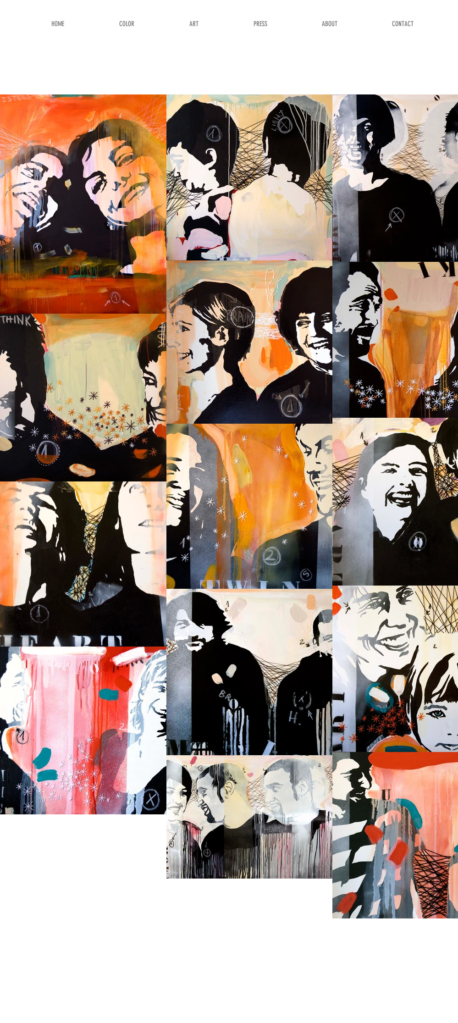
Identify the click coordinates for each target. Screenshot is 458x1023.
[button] (149, 23)
